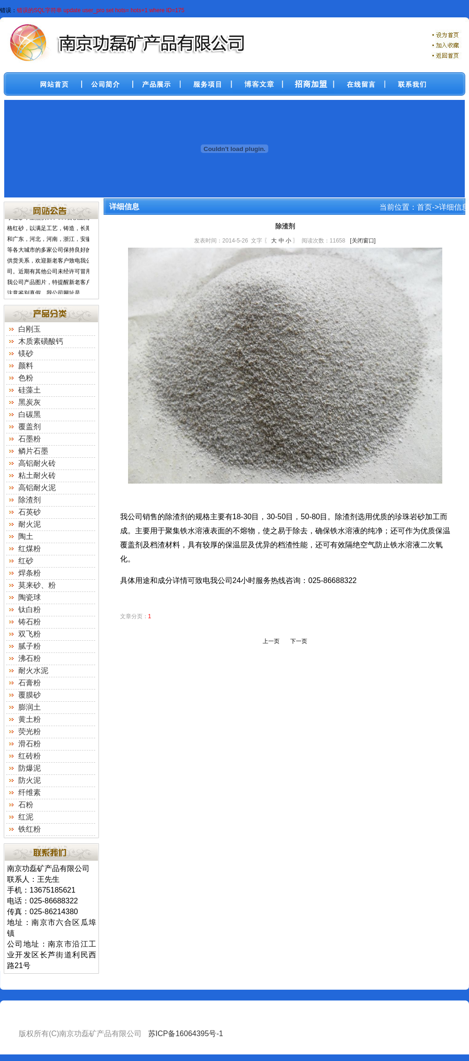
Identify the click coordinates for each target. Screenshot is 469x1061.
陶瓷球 (29, 597)
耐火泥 (29, 524)
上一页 (271, 641)
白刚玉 (29, 329)
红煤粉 (29, 549)
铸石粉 (29, 622)
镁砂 (25, 353)
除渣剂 (29, 500)
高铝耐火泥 (37, 488)
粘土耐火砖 (37, 475)
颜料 (25, 366)
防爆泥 (29, 768)
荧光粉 (29, 731)
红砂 (25, 561)
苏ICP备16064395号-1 (185, 1034)
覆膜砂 (29, 695)
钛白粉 (29, 610)
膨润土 (29, 707)
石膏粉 (29, 683)
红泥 (25, 817)
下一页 (298, 641)
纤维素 (29, 792)
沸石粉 (29, 658)
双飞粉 (29, 634)
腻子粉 (29, 646)
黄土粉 (29, 719)
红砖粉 (29, 756)
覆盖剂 (29, 427)
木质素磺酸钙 (40, 341)
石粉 (25, 805)
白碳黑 (29, 414)
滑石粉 (29, 744)
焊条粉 (29, 573)
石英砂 (29, 512)
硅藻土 (29, 390)
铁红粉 (29, 829)
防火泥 (29, 780)
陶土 (25, 536)
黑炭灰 (29, 402)
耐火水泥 (33, 670)
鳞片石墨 (33, 451)
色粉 (25, 378)
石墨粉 (29, 439)
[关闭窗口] (363, 240)
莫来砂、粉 (37, 585)
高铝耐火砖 (37, 463)
